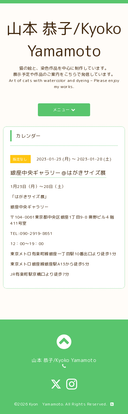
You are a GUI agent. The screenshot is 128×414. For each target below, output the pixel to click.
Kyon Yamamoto (46, 404)
